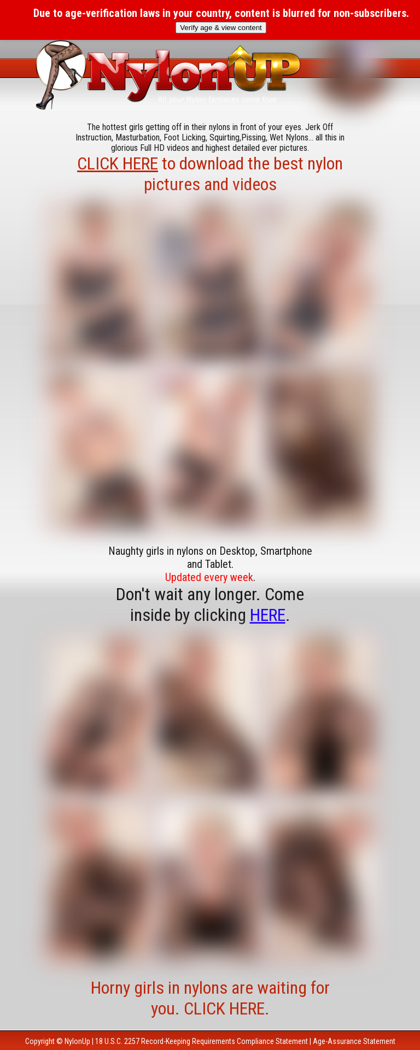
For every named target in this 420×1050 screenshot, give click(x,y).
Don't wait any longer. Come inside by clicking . (210, 604)
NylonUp (77, 1041)
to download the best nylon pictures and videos (210, 174)
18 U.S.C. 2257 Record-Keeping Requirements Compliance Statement (201, 1041)
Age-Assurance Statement (354, 1041)
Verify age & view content (221, 28)
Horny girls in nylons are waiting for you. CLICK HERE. (210, 998)
